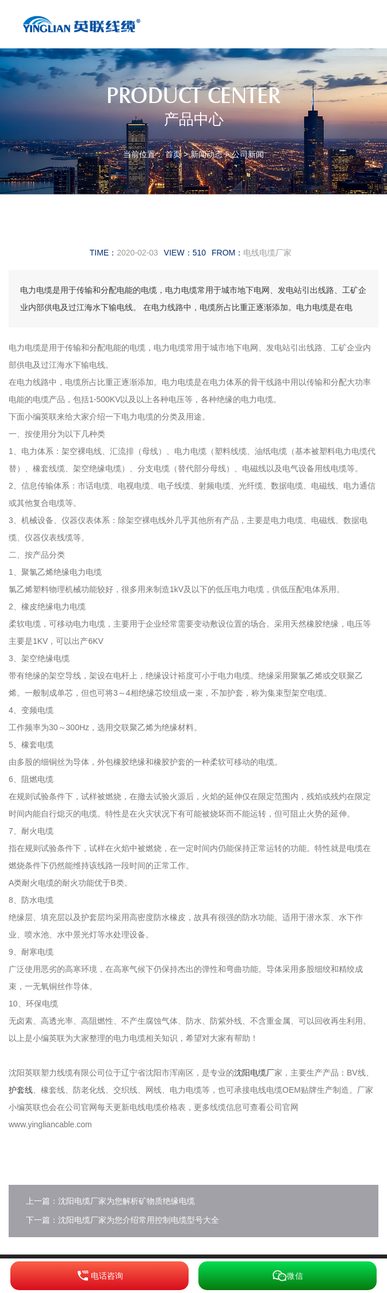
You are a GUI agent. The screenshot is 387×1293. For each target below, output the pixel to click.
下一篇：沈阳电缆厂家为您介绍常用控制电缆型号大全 (122, 1220)
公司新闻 (248, 154)
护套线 (21, 1089)
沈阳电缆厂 (254, 1072)
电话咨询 (99, 1275)
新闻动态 (206, 154)
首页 (173, 154)
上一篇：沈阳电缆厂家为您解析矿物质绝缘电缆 (110, 1201)
